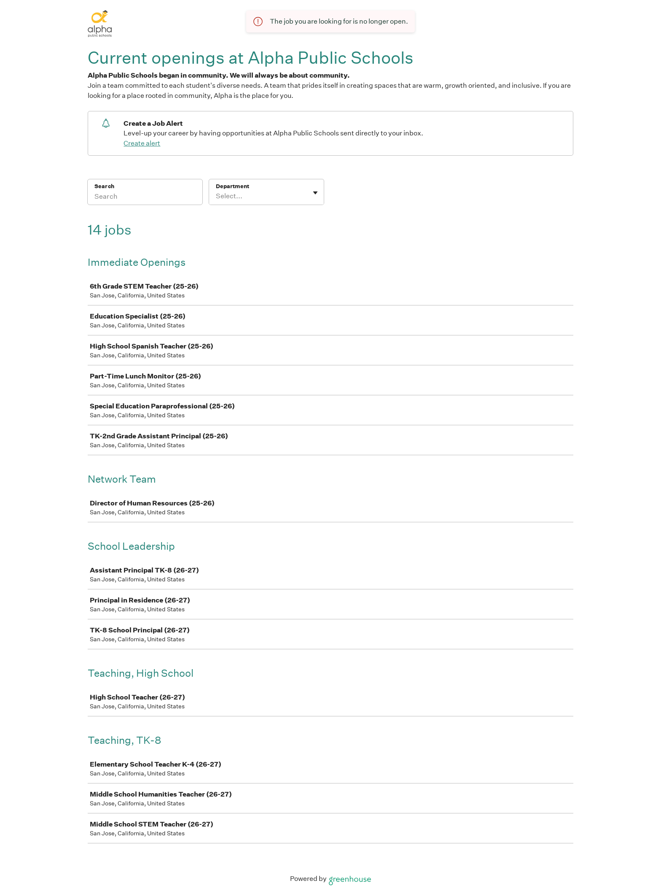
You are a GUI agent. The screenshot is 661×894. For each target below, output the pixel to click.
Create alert (142, 143)
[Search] (145, 197)
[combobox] (216, 196)
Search (104, 186)
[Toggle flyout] (315, 193)
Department (232, 186)
